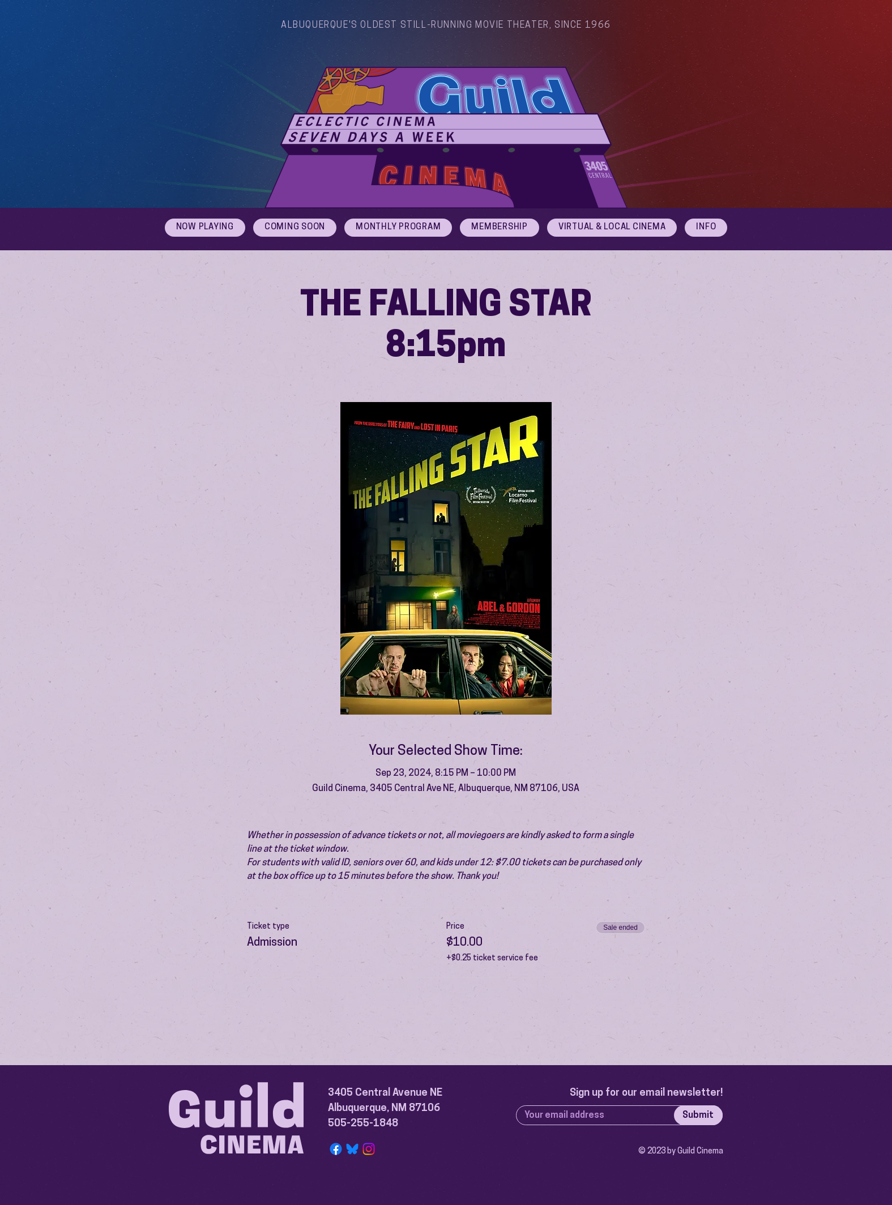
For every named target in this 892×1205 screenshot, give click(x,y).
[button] (706, 228)
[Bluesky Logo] (352, 1149)
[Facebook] (336, 1149)
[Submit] (698, 1115)
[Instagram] (369, 1149)
